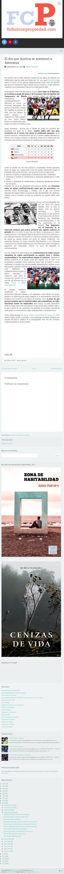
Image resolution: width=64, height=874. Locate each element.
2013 (3, 856)
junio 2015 (7, 844)
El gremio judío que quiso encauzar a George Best (20, 822)
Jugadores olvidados (9, 712)
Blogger (31, 870)
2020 (3, 791)
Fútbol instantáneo (8, 707)
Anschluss (52, 80)
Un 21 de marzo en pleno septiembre (16, 817)
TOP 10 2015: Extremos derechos (14, 834)
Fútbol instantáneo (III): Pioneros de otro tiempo (20, 826)
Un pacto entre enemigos (12, 819)
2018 (3, 796)
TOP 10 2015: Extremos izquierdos (15, 829)
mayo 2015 (7, 846)
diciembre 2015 (9, 805)
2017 (3, 798)
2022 (3, 786)
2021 (3, 789)
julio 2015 (7, 841)
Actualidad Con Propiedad (11, 690)
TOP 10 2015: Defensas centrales (20, 755)
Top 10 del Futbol (7, 727)
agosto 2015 (8, 839)
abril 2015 (7, 849)
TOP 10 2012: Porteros (16, 738)
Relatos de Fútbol (10, 360)
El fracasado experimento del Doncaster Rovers (20, 824)
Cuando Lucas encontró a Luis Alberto (17, 814)
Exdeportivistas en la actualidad (13, 705)
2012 (3, 859)
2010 (3, 864)
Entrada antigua (56, 369)
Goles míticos (6, 710)
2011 (3, 861)
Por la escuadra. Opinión (10, 717)
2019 (3, 793)
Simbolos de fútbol (8, 724)
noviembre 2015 (9, 807)
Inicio (34, 369)
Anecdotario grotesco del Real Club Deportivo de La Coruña (22, 698)
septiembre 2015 (9, 812)
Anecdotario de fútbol (9, 695)
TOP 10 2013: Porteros (16, 747)
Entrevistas (5, 702)
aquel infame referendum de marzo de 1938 (41, 315)
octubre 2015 (8, 810)
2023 (3, 784)
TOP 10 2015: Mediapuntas (12, 836)
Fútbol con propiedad (16, 870)
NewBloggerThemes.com (31, 872)
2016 (3, 801)
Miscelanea (6, 715)
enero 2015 (7, 851)
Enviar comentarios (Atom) (20, 435)
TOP (60, 871)
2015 (3, 803)
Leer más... (5, 773)
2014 (3, 854)
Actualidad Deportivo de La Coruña (13, 693)
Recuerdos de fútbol (8, 719)
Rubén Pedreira (32, 67)
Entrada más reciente (9, 369)
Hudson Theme (11, 872)
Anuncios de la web (8, 700)
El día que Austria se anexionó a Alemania (28, 60)
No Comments (23, 360)
